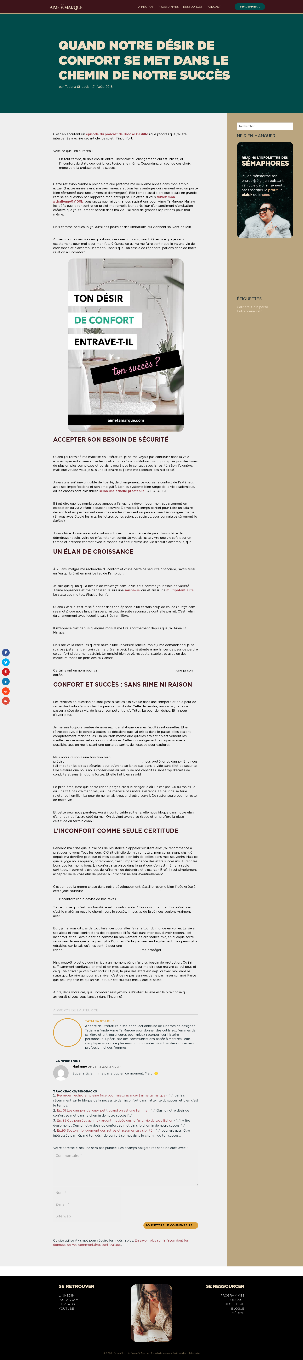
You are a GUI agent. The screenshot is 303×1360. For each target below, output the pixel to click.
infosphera (247, 6)
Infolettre (233, 1305)
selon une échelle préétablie (122, 491)
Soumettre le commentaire (168, 1225)
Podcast (214, 6)
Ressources (193, 6)
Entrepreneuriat (249, 311)
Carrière (243, 307)
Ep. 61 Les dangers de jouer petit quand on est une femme (102, 1110)
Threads (67, 1305)
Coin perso (259, 307)
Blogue (237, 1309)
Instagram (68, 1300)
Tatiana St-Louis (77, 87)
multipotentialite (180, 590)
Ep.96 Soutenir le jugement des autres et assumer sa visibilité (104, 1130)
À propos (145, 6)
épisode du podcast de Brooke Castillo (117, 134)
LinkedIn (67, 1296)
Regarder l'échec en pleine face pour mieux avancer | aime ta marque (111, 1095)
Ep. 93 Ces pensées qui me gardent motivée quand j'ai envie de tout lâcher (115, 1120)
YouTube (66, 1309)
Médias (237, 1313)
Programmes (168, 6)
